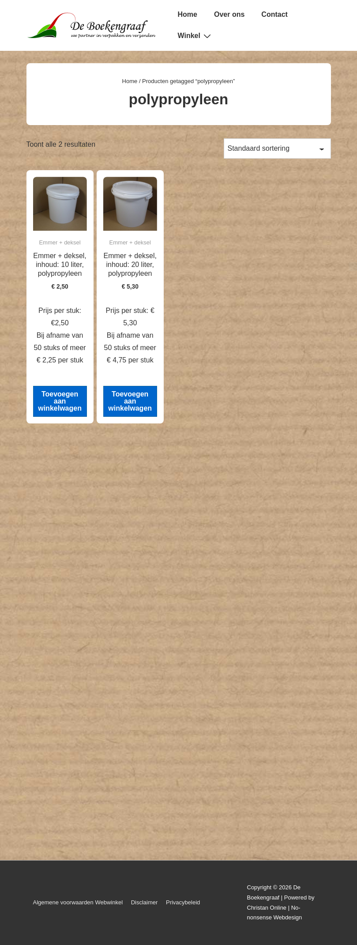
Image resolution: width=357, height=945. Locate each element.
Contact (274, 14)
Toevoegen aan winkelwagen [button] (60, 401)
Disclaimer (144, 902)
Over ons (229, 14)
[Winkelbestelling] (277, 148)
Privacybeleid (183, 902)
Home (187, 14)
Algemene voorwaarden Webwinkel (78, 902)
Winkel (195, 36)
